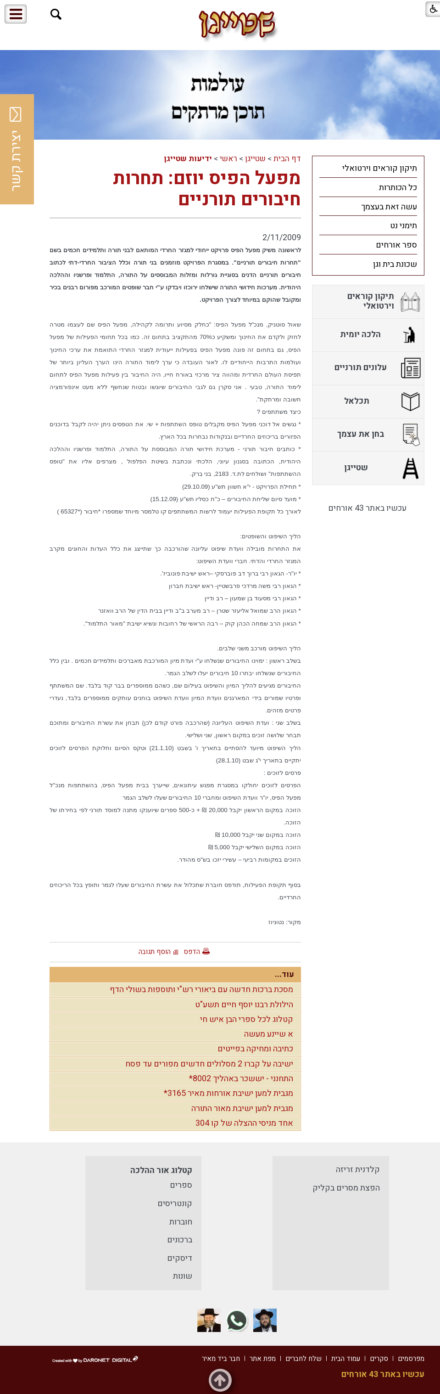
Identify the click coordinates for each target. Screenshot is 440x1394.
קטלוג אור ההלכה (161, 1170)
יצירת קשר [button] (16, 149)
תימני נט (403, 226)
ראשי (228, 158)
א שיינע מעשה (268, 1034)
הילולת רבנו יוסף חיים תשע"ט (244, 1005)
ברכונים (179, 1240)
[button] (56, 14)
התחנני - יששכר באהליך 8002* (241, 1078)
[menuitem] (368, 168)
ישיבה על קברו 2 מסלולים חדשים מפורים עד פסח (209, 1064)
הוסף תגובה (155, 952)
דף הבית (287, 158)
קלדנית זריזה (358, 1169)
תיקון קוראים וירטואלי (379, 168)
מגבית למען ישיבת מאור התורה (242, 1108)
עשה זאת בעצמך (389, 207)
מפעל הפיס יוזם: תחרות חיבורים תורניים (207, 189)
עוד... (284, 974)
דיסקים (179, 1258)
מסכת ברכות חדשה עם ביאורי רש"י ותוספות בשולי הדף (201, 989)
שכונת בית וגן (395, 264)
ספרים (181, 1185)
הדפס (192, 952)
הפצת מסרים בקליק (346, 1188)
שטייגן (255, 158)
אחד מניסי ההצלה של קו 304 (244, 1123)
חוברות (180, 1222)
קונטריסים (174, 1203)
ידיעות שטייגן (188, 158)
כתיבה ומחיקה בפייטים (255, 1049)
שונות (182, 1276)
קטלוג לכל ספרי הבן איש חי (246, 1019)
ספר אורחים (396, 245)
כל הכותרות (398, 187)
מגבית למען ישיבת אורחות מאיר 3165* (228, 1093)
